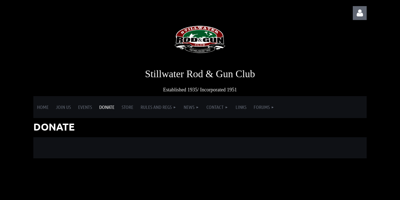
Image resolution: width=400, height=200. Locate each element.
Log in (360, 13)
